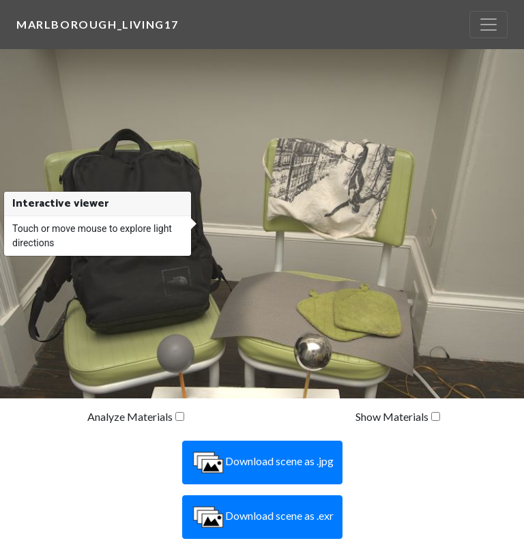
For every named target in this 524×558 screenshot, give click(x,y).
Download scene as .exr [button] (262, 517)
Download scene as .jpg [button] (262, 462)
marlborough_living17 (97, 24)
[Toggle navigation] (488, 24)
